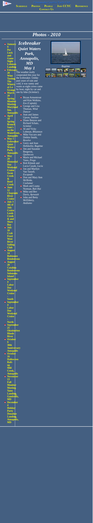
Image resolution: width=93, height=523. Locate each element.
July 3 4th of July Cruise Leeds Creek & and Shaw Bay (10, 213)
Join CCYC (64, 5)
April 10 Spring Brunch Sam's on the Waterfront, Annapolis (13, 126)
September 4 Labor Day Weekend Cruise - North (12, 312)
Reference (81, 5)
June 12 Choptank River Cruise (12, 193)
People (48, 5)
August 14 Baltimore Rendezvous (13, 254)
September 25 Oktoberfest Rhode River (13, 331)
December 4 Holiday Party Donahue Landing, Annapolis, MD (12, 412)
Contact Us (46, 9)
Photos (35, 5)
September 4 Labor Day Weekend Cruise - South (12, 289)
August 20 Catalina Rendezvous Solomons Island (13, 269)
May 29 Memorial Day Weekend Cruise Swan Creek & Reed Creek (12, 170)
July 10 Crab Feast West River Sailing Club (10, 237)
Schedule (21, 5)
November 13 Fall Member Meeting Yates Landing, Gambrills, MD (12, 388)
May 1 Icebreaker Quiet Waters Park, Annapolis (13, 145)
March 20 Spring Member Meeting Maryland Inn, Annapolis (12, 103)
